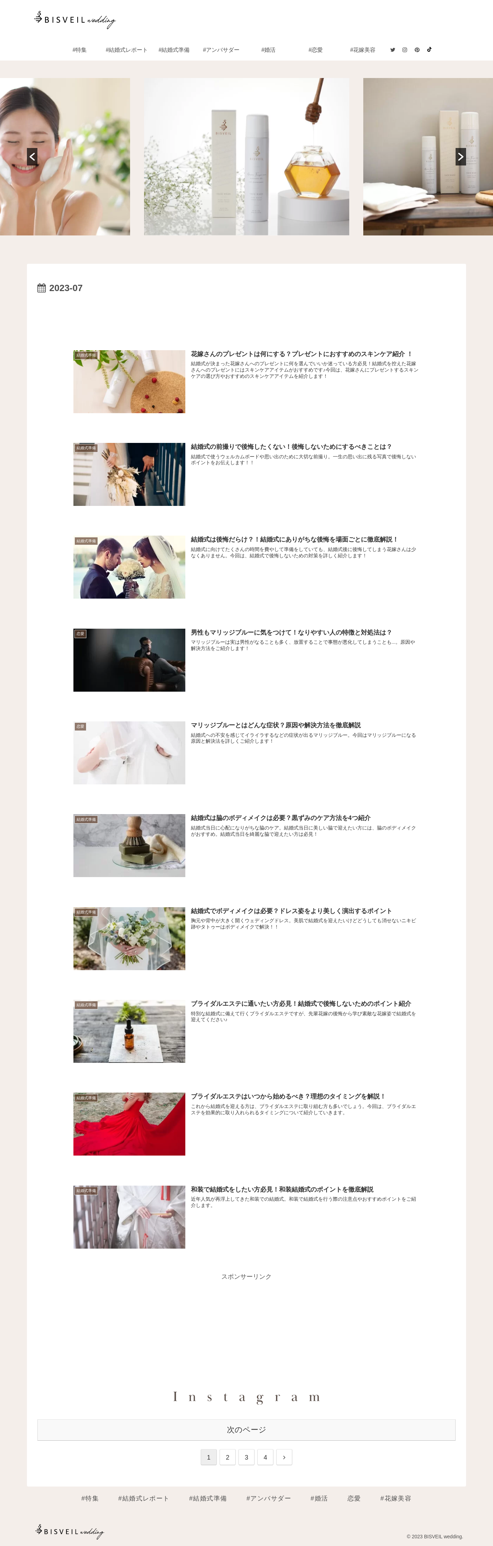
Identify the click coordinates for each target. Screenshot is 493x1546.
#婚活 (319, 1497)
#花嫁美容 (396, 1497)
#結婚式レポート (144, 1497)
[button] (32, 156)
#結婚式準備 (208, 1497)
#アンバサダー (268, 1497)
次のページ (246, 1429)
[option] (247, 156)
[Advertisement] (246, 315)
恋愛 (354, 1497)
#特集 (90, 1497)
